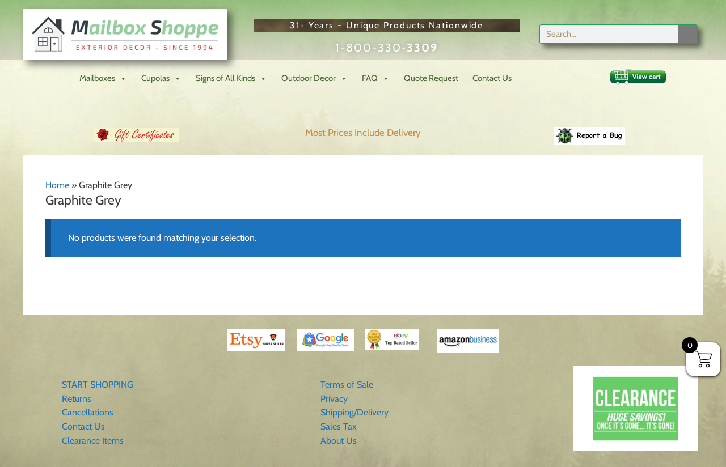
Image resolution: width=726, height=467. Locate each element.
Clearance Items (93, 440)
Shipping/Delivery (354, 412)
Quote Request (431, 78)
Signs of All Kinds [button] (231, 78)
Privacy (334, 398)
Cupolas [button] (161, 78)
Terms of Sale (346, 384)
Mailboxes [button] (103, 78)
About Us (338, 440)
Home (57, 185)
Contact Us (492, 78)
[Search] (687, 34)
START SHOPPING (97, 384)
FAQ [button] (376, 78)
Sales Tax (338, 426)
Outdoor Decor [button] (314, 78)
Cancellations (87, 412)
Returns (76, 398)
